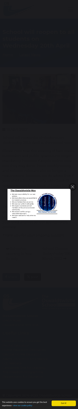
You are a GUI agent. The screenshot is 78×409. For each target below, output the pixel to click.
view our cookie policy (22, 405)
